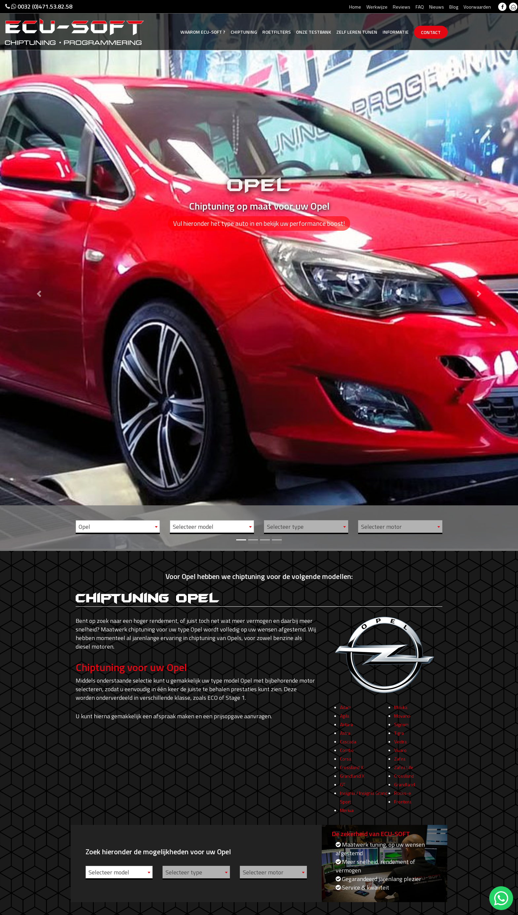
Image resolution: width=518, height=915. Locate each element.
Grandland (404, 796)
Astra (345, 744)
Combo (347, 762)
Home (355, 6)
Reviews (401, 6)
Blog (453, 6)
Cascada (348, 753)
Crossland (404, 787)
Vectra (400, 753)
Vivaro (400, 762)
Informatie (396, 31)
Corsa (345, 770)
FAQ (420, 6)
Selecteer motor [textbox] (381, 526)
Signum (401, 736)
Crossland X (351, 779)
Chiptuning (244, 31)
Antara (346, 736)
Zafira (399, 770)
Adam (345, 719)
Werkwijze (377, 6)
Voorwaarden (477, 6)
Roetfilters (276, 31)
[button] (39, 274)
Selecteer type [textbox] (285, 526)
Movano (402, 727)
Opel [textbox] (84, 526)
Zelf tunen (356, 31)
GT (342, 796)
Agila (344, 727)
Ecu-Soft (202, 31)
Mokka (400, 719)
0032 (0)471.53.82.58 (38, 6)
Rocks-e (402, 804)
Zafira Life (403, 779)
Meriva (346, 822)
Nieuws (436, 6)
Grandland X (352, 787)
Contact (431, 32)
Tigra (399, 744)
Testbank (313, 31)
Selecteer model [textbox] (193, 526)
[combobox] (118, 526)
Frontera (402, 813)
